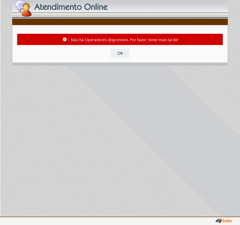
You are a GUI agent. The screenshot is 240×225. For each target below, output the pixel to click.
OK (120, 53)
